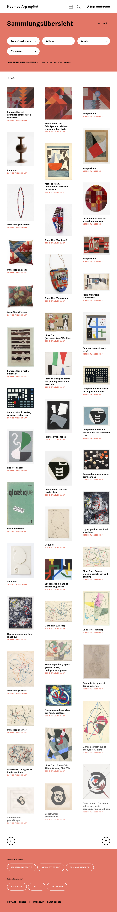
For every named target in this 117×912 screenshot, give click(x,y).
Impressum (38, 902)
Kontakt (11, 902)
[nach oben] (106, 841)
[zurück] (104, 23)
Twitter (36, 887)
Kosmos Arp (22, 7)
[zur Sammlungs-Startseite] (11, 841)
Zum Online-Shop (80, 867)
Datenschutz (54, 902)
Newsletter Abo (51, 867)
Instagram (57, 887)
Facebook (17, 887)
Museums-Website (21, 867)
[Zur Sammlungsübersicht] (71, 6)
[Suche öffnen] (79, 6)
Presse (22, 902)
